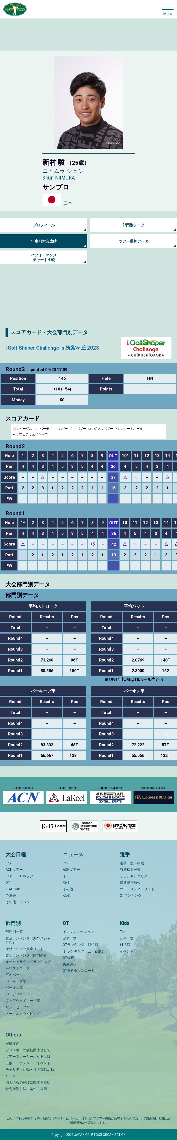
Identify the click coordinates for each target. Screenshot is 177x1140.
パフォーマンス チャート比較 (44, 257)
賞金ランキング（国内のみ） (28, 955)
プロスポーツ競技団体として (28, 1050)
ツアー (11, 863)
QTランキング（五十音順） (84, 951)
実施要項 (70, 964)
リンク (11, 1076)
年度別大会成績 (44, 241)
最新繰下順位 (130, 883)
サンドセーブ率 (18, 1007)
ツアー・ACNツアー (21, 876)
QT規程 (68, 958)
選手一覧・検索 (132, 863)
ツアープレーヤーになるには (28, 1057)
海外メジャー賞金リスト (25, 949)
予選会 (11, 895)
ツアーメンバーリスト (137, 889)
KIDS (66, 895)
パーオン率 (14, 988)
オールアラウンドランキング (28, 962)
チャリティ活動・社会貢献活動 (30, 1069)
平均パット (14, 975)
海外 (66, 883)
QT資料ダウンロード (79, 971)
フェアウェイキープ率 (23, 1001)
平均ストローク (18, 968)
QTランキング (131, 895)
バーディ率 (14, 994)
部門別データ (133, 225)
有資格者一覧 (130, 870)
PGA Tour (13, 889)
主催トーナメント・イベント (28, 1063)
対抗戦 (125, 945)
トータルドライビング (23, 1014)
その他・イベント (19, 902)
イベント (127, 951)
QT (8, 883)
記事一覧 (70, 938)
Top (123, 932)
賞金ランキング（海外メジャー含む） (30, 940)
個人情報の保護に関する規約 (28, 1082)
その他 (68, 889)
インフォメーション (78, 932)
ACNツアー (14, 870)
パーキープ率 (16, 981)
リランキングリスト (135, 876)
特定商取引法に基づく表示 (26, 1089)
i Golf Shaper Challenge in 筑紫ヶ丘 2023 (52, 348)
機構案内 (12, 1044)
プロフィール (44, 225)
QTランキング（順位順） (82, 945)
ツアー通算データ (133, 241)
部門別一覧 (14, 932)
